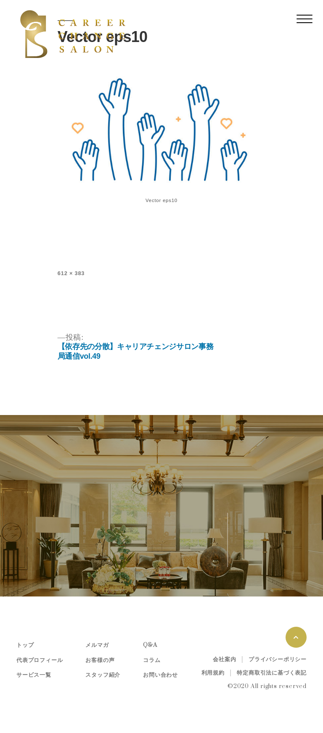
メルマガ (97, 645)
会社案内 (224, 659)
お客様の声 (99, 660)
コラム (151, 660)
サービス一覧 (33, 675)
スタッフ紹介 (102, 675)
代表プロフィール (39, 660)
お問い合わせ (160, 675)
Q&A (150, 645)
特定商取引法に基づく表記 (272, 673)
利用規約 (213, 673)
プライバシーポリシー (278, 659)
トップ (25, 645)
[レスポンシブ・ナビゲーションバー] (304, 19)
